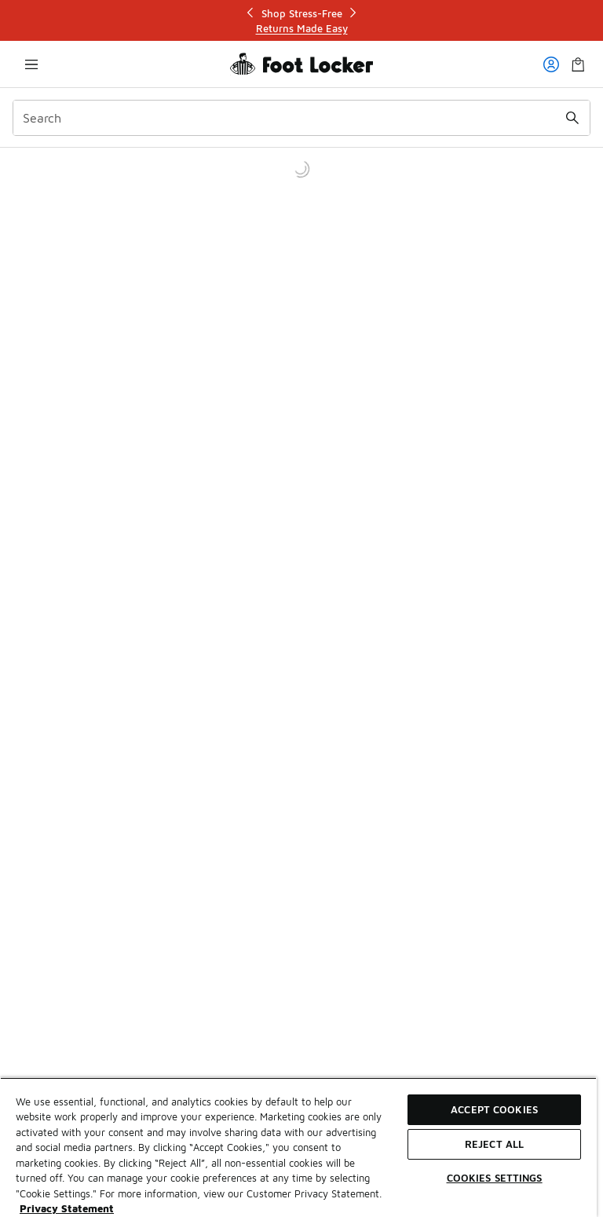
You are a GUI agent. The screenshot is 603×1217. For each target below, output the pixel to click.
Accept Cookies (494, 1109)
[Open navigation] (31, 64)
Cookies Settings (495, 1177)
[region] (298, 1147)
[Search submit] (572, 118)
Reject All (494, 1144)
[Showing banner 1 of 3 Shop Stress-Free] (301, 20)
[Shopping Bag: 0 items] (578, 64)
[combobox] (301, 118)
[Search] (301, 118)
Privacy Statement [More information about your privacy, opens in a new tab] (67, 1208)
